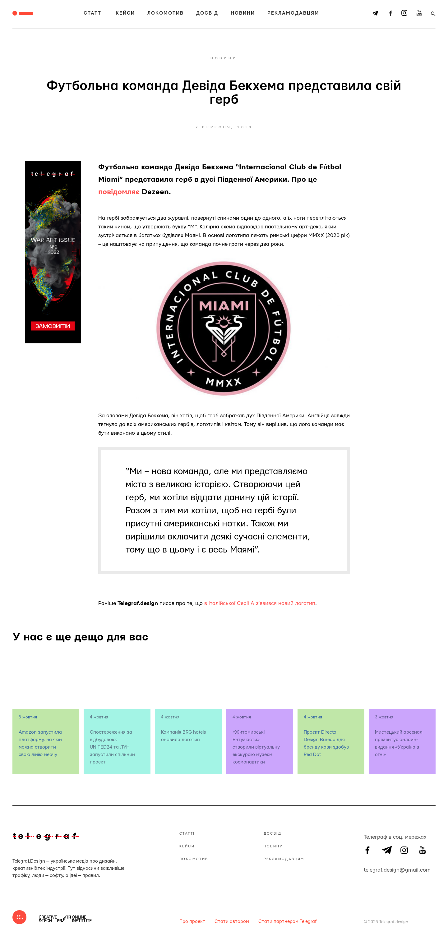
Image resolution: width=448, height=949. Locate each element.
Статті (93, 13)
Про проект (192, 921)
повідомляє (119, 192)
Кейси (125, 13)
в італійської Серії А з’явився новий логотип (259, 603)
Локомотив (165, 13)
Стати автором (232, 921)
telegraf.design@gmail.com (367, 869)
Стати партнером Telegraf (287, 921)
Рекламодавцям (293, 13)
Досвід (207, 13)
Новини (243, 13)
